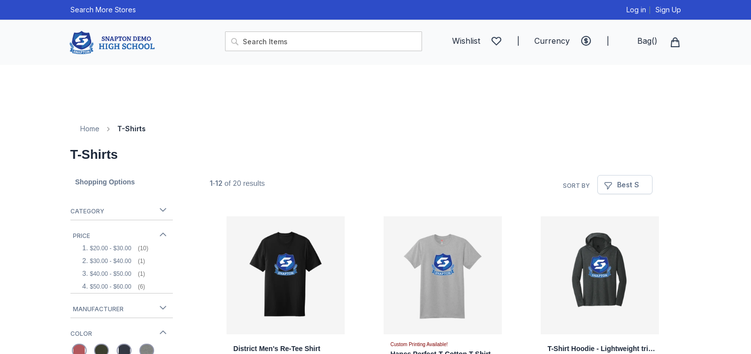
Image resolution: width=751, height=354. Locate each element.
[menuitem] (79, 76)
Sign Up (668, 9)
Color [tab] (81, 333)
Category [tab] (87, 211)
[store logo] (142, 43)
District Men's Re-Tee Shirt (277, 349)
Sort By (576, 185)
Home (89, 128)
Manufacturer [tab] (98, 309)
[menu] (376, 89)
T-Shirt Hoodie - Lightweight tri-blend (602, 349)
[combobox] (323, 41)
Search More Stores (103, 9)
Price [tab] (81, 235)
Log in (636, 9)
